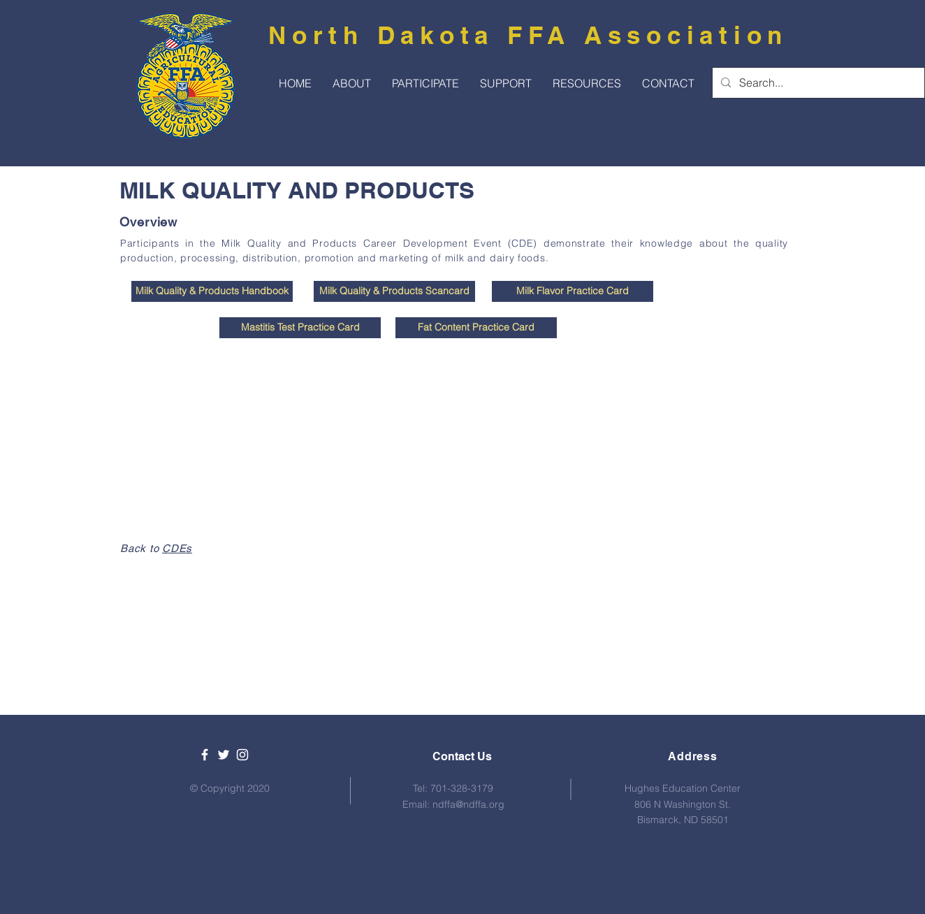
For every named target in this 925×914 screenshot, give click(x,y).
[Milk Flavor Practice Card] (572, 291)
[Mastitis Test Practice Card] (300, 327)
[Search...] (817, 83)
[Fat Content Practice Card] (476, 327)
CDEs (177, 548)
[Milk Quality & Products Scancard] (394, 291)
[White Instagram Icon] (242, 754)
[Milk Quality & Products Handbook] (212, 291)
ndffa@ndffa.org (468, 804)
